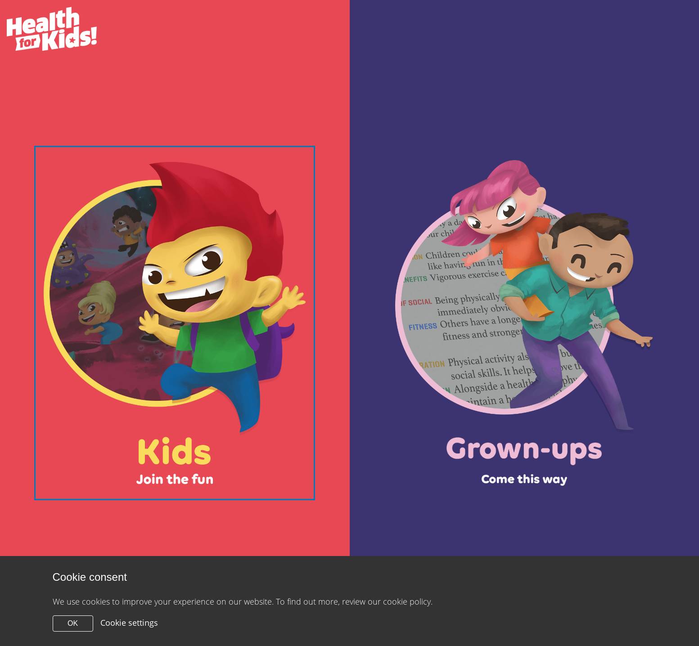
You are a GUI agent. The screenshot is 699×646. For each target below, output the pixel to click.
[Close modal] (174, 322)
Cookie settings (129, 622)
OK (73, 623)
